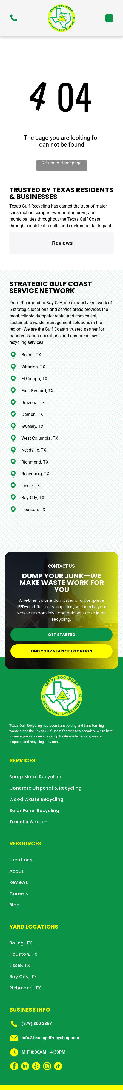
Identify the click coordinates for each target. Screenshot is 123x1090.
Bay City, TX (32, 473)
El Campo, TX (34, 354)
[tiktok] (58, 1042)
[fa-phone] (13, 21)
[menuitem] (61, 752)
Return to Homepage (61, 163)
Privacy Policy (44, 1083)
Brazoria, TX (33, 378)
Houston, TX (33, 484)
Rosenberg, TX (35, 449)
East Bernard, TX (37, 366)
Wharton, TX (33, 342)
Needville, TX (33, 425)
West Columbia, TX (39, 413)
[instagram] (47, 1042)
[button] (109, 18)
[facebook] (14, 1042)
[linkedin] (25, 1042)
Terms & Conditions (74, 1083)
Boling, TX (31, 330)
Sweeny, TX (32, 401)
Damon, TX (32, 389)
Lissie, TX (30, 461)
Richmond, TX (34, 437)
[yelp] (36, 1042)
